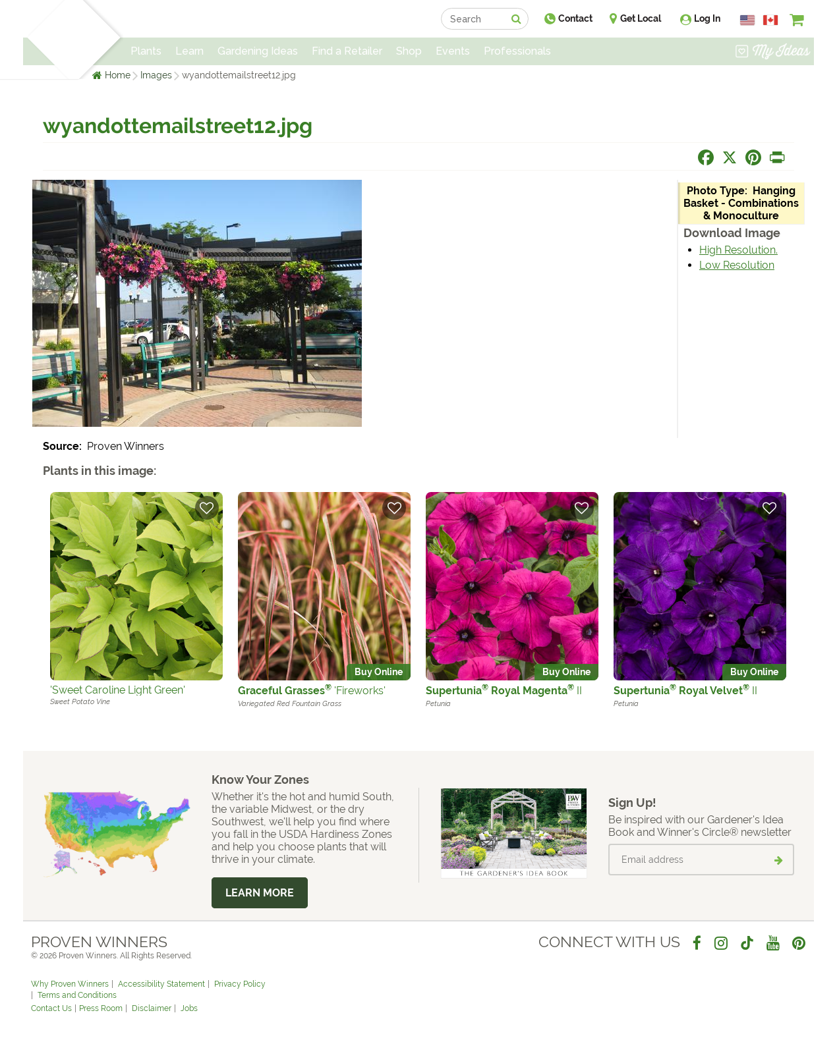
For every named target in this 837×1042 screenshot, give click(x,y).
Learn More (259, 893)
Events (453, 51)
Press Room (101, 1008)
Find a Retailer (347, 51)
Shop (409, 51)
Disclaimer (151, 1008)
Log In (707, 18)
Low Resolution (736, 265)
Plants (145, 51)
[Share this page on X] (729, 157)
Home (117, 75)
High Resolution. (738, 250)
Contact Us (51, 1008)
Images (156, 75)
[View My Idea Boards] (773, 53)
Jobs (189, 1008)
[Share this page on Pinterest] (753, 157)
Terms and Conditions (77, 995)
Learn (189, 51)
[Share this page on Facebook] (706, 157)
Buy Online (379, 672)
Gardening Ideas (257, 51)
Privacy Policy (240, 984)
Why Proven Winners (70, 984)
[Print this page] (777, 157)
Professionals (517, 51)
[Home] (46, 39)
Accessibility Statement (161, 984)
